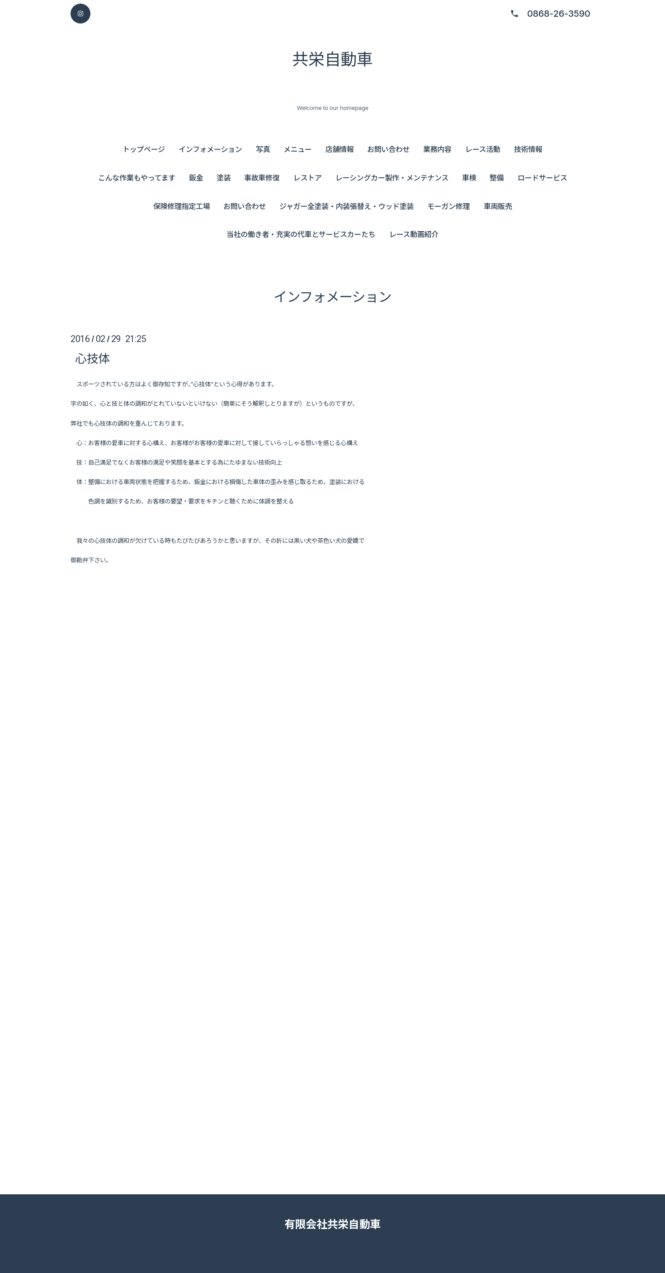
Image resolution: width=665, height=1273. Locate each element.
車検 (469, 177)
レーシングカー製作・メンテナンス (391, 177)
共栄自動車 (332, 59)
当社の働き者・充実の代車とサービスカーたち (300, 234)
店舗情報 (339, 149)
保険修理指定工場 (181, 206)
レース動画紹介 (414, 234)
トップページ (144, 149)
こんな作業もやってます (136, 177)
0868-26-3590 (558, 13)
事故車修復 (261, 177)
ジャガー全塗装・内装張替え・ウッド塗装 (346, 206)
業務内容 (437, 149)
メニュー (297, 149)
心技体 (92, 358)
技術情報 (528, 149)
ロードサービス (542, 177)
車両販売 (498, 206)
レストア (307, 177)
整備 (497, 177)
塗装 (224, 177)
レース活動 (482, 149)
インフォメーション (210, 149)
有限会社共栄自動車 (332, 1224)
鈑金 (196, 177)
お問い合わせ (388, 149)
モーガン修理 (448, 206)
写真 (263, 149)
